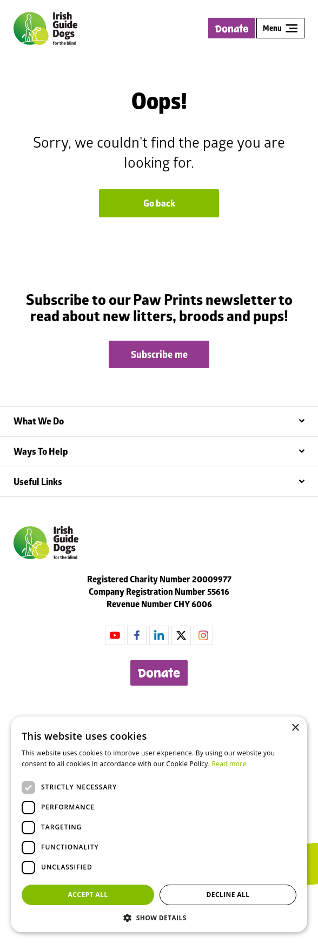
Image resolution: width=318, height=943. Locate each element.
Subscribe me (159, 354)
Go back (159, 203)
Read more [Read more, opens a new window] (229, 763)
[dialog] (159, 824)
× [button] (295, 728)
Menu (280, 28)
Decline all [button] (228, 894)
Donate (231, 29)
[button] (159, 916)
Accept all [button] (88, 894)
